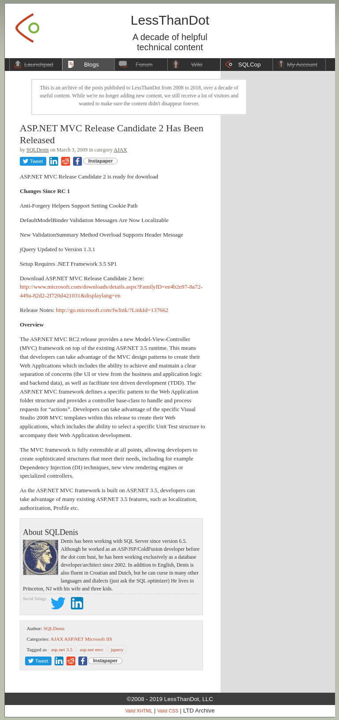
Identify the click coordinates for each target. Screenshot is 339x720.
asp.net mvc (91, 649)
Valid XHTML (138, 710)
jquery (117, 649)
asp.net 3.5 (62, 649)
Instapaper (100, 160)
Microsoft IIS (98, 639)
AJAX (120, 150)
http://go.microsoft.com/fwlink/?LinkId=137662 (112, 310)
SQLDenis (37, 150)
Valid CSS (167, 710)
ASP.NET (74, 639)
